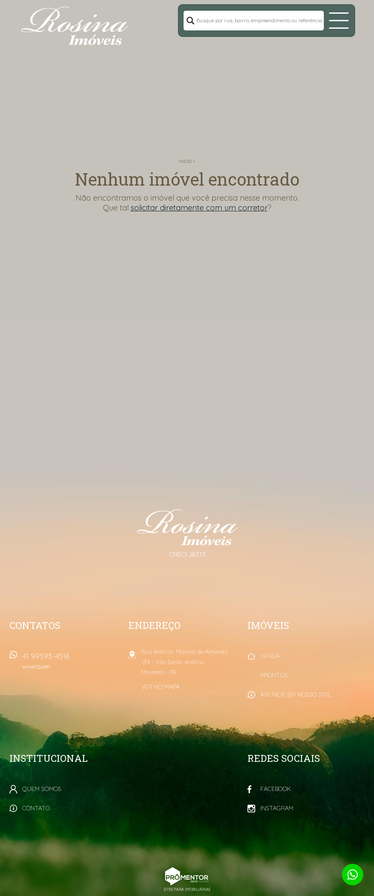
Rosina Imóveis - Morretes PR (187, 527)
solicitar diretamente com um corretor (199, 208)
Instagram (276, 808)
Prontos (274, 675)
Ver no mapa (160, 687)
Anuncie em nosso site (295, 694)
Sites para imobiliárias (187, 889)
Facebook (275, 789)
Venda (270, 656)
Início (185, 161)
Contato (36, 808)
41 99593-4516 (70, 664)
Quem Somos (41, 789)
